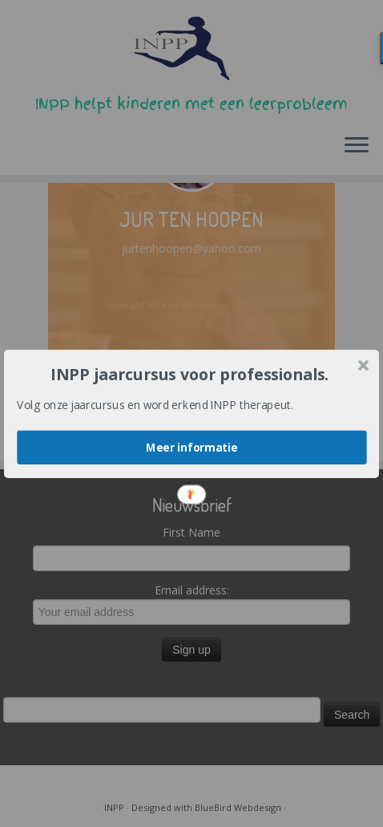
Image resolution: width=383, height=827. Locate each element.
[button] (190, 374)
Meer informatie (192, 447)
